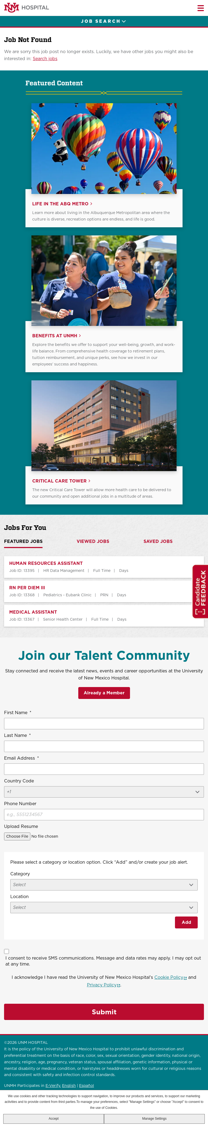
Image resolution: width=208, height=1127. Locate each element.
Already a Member (104, 692)
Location (19, 896)
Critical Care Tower (59, 481)
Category (20, 873)
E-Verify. (53, 1085)
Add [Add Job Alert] (186, 922)
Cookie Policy (170, 977)
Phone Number (20, 803)
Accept (54, 1118)
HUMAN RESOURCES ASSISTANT (46, 563)
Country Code (19, 780)
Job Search (101, 21)
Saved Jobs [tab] (158, 541)
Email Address (21, 758)
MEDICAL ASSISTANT (33, 612)
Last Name (17, 736)
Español (86, 1085)
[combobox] (104, 907)
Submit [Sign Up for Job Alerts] (104, 1012)
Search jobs (45, 58)
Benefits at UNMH (54, 335)
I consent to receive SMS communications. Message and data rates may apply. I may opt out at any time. (103, 961)
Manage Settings (154, 1118)
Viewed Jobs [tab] (93, 541)
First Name (17, 713)
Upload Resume (21, 826)
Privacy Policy (103, 984)
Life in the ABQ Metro (60, 204)
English (69, 1085)
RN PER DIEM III (27, 587)
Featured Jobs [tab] (23, 541)
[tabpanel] (104, 591)
